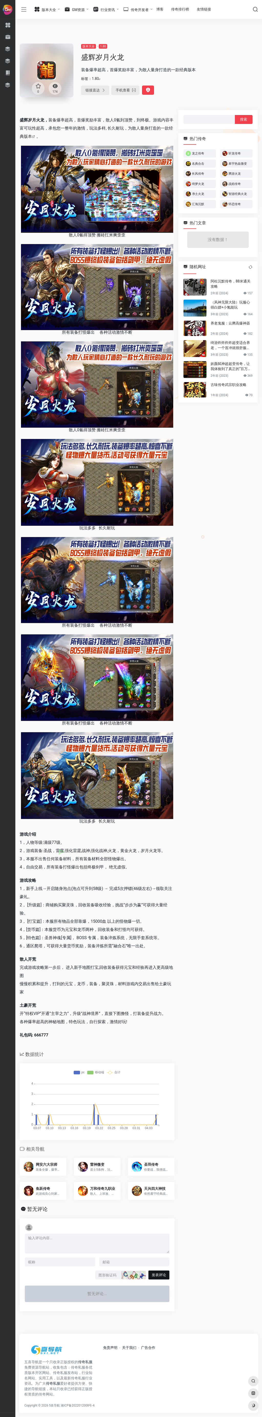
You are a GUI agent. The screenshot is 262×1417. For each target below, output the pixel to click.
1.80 (103, 46)
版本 (28, 136)
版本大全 (88, 46)
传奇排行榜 (180, 9)
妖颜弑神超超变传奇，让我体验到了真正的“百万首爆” (231, 366)
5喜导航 (54, 1405)
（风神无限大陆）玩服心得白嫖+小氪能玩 (230, 304)
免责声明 (110, 1348)
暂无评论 (37, 1209)
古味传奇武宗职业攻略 (228, 385)
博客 (159, 9)
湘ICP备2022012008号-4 (77, 1405)
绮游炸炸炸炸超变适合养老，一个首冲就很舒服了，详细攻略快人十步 (230, 345)
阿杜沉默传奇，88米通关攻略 (230, 283)
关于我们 (129, 1348)
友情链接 (204, 9)
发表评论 (159, 1275)
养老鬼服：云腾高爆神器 (230, 323)
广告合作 (148, 1348)
